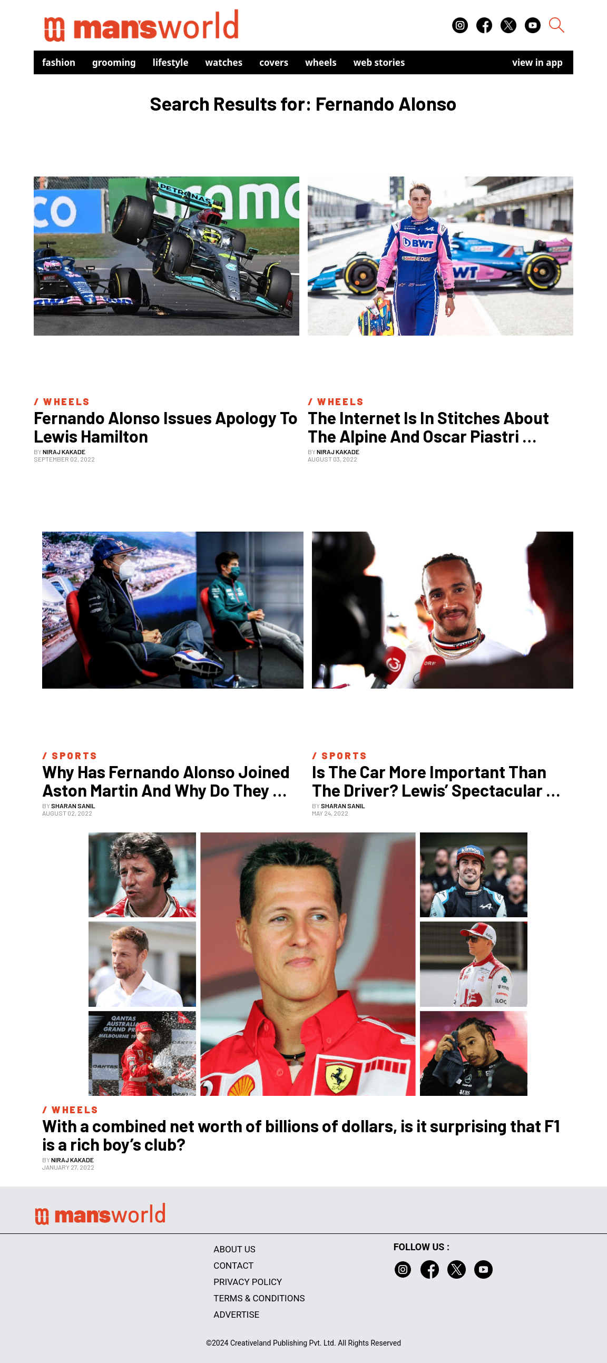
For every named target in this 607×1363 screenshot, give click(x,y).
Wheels (321, 62)
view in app (537, 62)
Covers (273, 62)
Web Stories (379, 62)
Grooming (114, 62)
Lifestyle (171, 62)
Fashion (58, 62)
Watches (224, 62)
